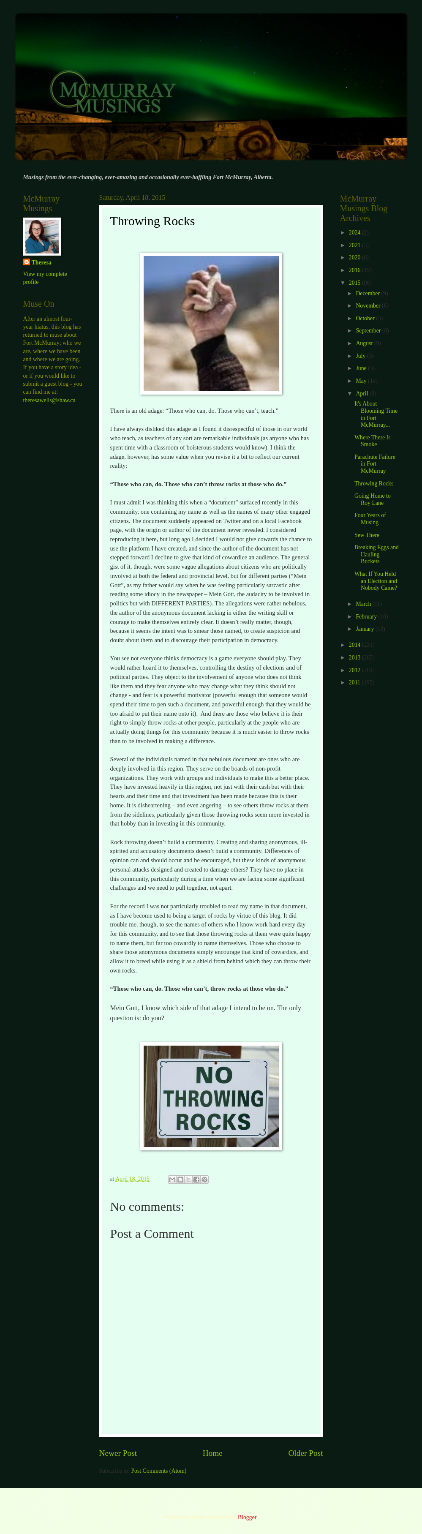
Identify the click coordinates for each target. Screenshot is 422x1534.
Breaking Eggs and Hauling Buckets (376, 554)
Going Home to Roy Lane (372, 499)
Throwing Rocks (373, 483)
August (365, 343)
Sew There (366, 535)
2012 (355, 670)
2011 (355, 682)
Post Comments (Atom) (158, 1471)
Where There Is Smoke (372, 441)
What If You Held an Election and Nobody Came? (375, 581)
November (369, 305)
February (367, 616)
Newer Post (118, 1453)
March (364, 604)
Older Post (305, 1453)
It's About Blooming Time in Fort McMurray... (375, 414)
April (363, 393)
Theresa (42, 262)
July (361, 356)
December (368, 293)
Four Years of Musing (370, 519)
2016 (355, 270)
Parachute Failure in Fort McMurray (374, 464)
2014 (355, 645)
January (365, 629)
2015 (355, 283)
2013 (355, 657)
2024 (355, 232)
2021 (355, 245)
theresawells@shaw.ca (49, 400)
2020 (355, 257)
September (369, 330)
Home (213, 1453)
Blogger (247, 1517)
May (362, 381)
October (366, 318)
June (362, 368)
